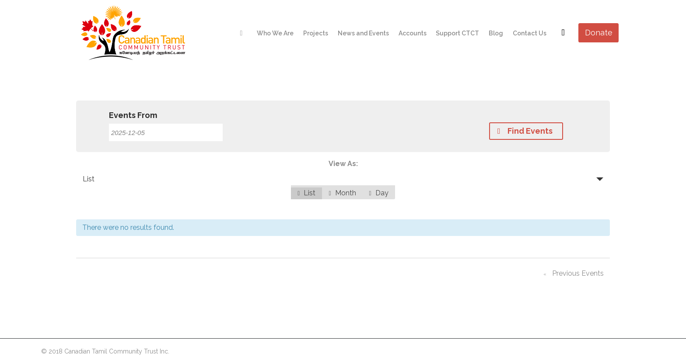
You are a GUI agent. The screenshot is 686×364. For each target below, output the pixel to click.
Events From (133, 115)
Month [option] (342, 193)
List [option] (306, 193)
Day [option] (378, 193)
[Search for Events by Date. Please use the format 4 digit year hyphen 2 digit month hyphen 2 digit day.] (166, 132)
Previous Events (572, 275)
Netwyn (634, 350)
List (88, 179)
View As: (343, 163)
